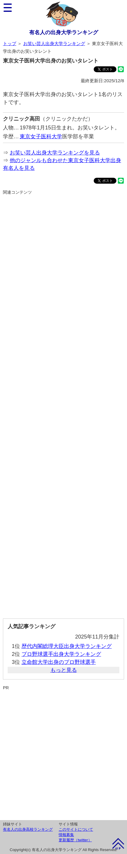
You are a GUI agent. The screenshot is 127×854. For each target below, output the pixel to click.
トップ (9, 43)
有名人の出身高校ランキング (28, 829)
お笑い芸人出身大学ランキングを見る (55, 153)
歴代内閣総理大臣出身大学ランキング (67, 646)
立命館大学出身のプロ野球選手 (59, 662)
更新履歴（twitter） (75, 840)
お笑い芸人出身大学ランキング (54, 43)
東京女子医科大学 (41, 136)
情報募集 (66, 834)
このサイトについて (76, 829)
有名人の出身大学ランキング (63, 32)
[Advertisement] (63, 404)
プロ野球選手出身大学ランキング (61, 654)
